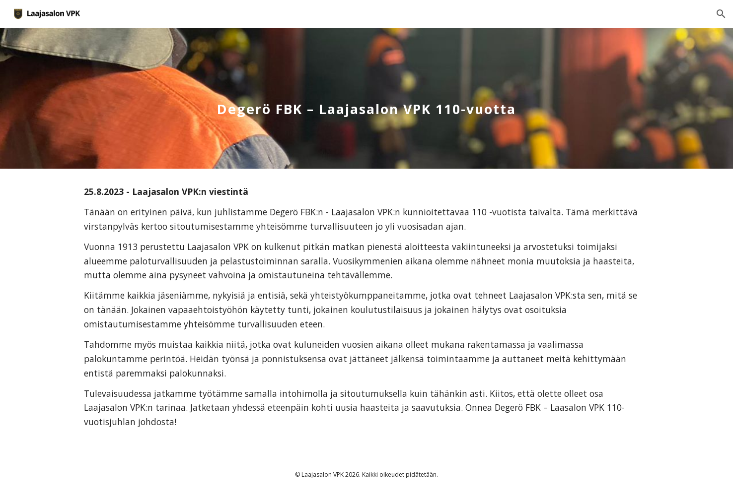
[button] (721, 14)
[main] (366, 98)
